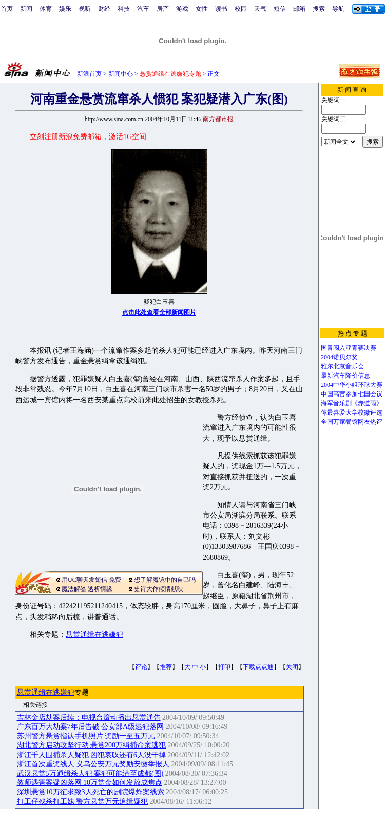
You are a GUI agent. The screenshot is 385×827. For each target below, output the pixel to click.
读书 (221, 8)
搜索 (319, 8)
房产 (163, 8)
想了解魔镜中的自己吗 (165, 579)
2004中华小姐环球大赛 (351, 384)
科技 (124, 8)
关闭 (292, 667)
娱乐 (65, 8)
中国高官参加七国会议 (351, 394)
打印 (224, 667)
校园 (241, 8)
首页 (7, 8)
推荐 (166, 667)
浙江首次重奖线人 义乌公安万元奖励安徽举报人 (93, 764)
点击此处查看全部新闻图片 (159, 312)
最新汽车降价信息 (345, 375)
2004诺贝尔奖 (339, 357)
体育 (46, 8)
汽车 (143, 8)
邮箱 (299, 8)
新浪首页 (89, 73)
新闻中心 (120, 73)
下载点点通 (258, 667)
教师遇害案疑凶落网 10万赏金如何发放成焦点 (90, 782)
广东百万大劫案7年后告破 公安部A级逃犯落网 (90, 727)
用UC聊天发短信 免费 (91, 579)
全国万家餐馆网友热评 (351, 421)
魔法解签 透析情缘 (87, 589)
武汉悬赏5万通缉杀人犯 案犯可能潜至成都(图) (90, 773)
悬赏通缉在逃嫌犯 (94, 634)
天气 (260, 8)
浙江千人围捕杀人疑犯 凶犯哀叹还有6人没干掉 (91, 755)
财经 (104, 8)
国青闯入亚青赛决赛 (348, 347)
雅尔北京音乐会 (342, 366)
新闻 (26, 8)
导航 (338, 8)
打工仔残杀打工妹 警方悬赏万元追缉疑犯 (82, 801)
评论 (141, 667)
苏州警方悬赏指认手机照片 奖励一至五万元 (86, 736)
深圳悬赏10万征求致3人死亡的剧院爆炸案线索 (90, 792)
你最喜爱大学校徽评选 (351, 412)
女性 (202, 8)
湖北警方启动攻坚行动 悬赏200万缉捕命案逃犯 (91, 745)
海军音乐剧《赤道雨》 (351, 403)
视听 (85, 8)
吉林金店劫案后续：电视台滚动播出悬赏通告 (89, 717)
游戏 (182, 8)
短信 (280, 8)
